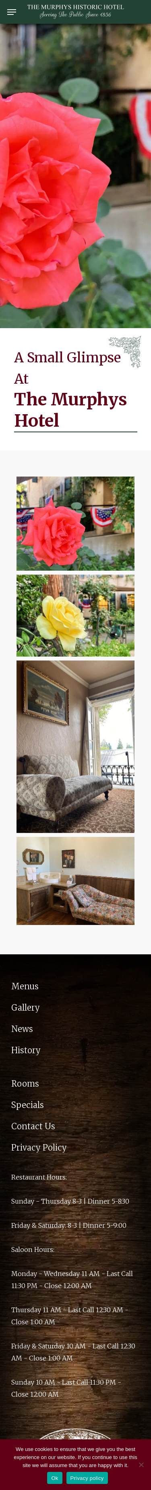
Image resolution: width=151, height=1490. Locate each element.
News (22, 1029)
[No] (141, 1465)
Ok (54, 1478)
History (26, 1050)
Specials (27, 1105)
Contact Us (33, 1126)
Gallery (25, 1008)
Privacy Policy (39, 1148)
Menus (25, 986)
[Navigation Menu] (11, 12)
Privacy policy (87, 1478)
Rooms (25, 1084)
